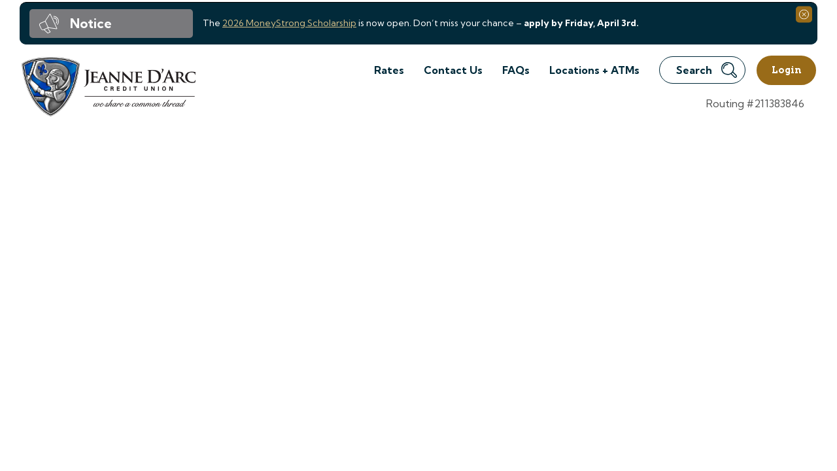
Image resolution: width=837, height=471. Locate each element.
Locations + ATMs (594, 70)
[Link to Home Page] (108, 88)
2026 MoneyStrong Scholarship (289, 23)
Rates (389, 70)
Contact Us (453, 70)
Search (706, 70)
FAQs (516, 70)
